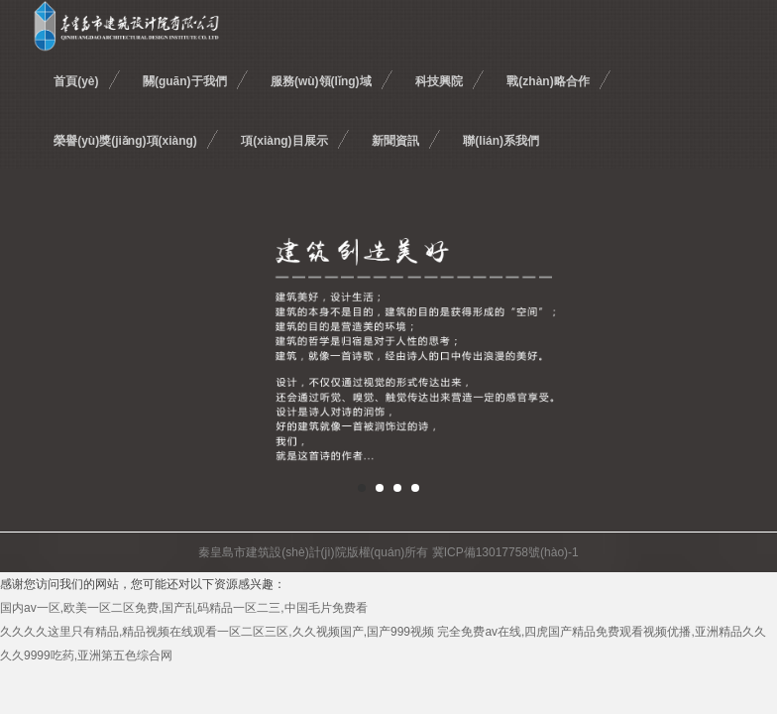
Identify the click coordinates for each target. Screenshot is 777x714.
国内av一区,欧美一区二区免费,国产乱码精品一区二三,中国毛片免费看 (184, 608)
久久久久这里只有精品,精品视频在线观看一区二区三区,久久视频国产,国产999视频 (217, 632)
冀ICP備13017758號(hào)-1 (505, 552)
